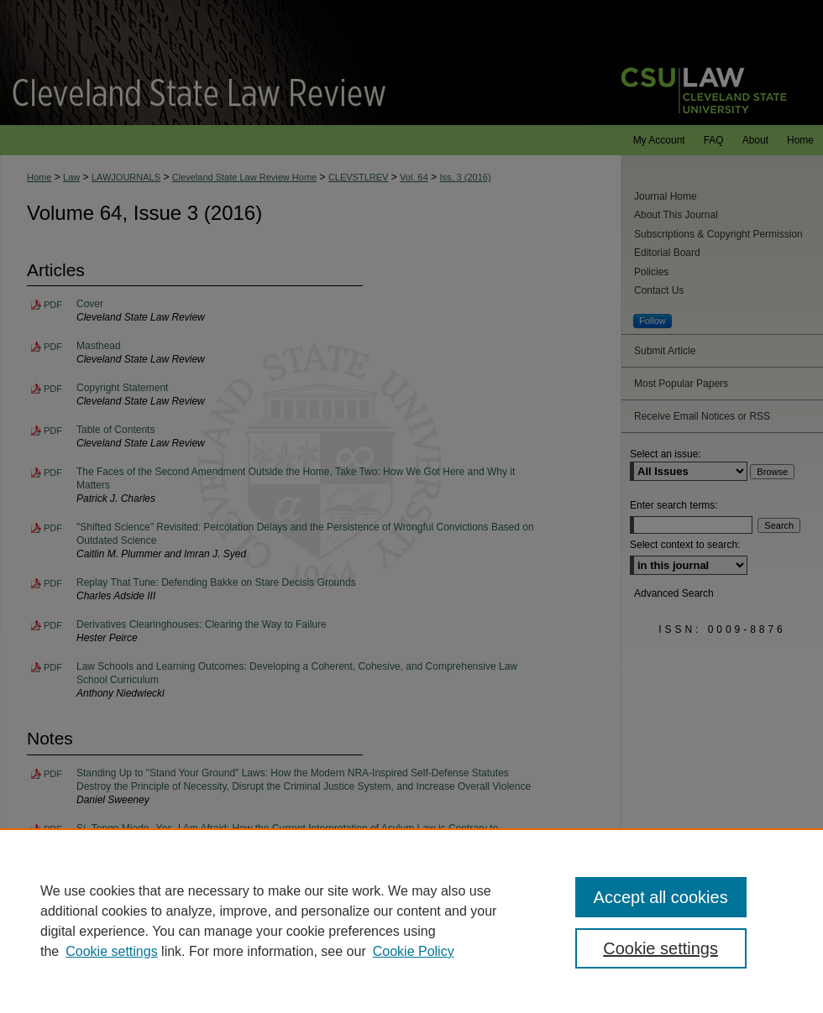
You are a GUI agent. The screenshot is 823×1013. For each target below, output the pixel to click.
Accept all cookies (661, 897)
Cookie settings (111, 951)
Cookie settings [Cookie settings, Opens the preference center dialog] (660, 948)
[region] (411, 920)
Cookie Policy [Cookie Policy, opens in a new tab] (413, 951)
